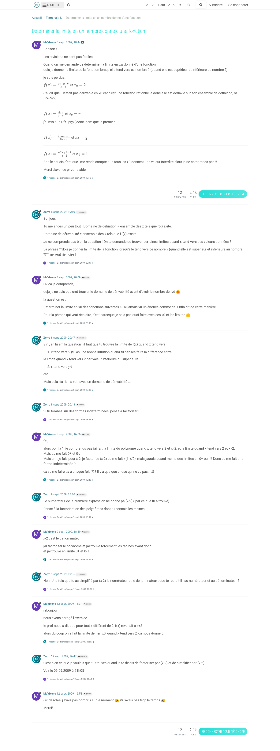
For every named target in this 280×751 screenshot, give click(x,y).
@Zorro (85, 278)
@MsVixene (81, 212)
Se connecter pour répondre (223, 194)
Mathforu (52, 5)
